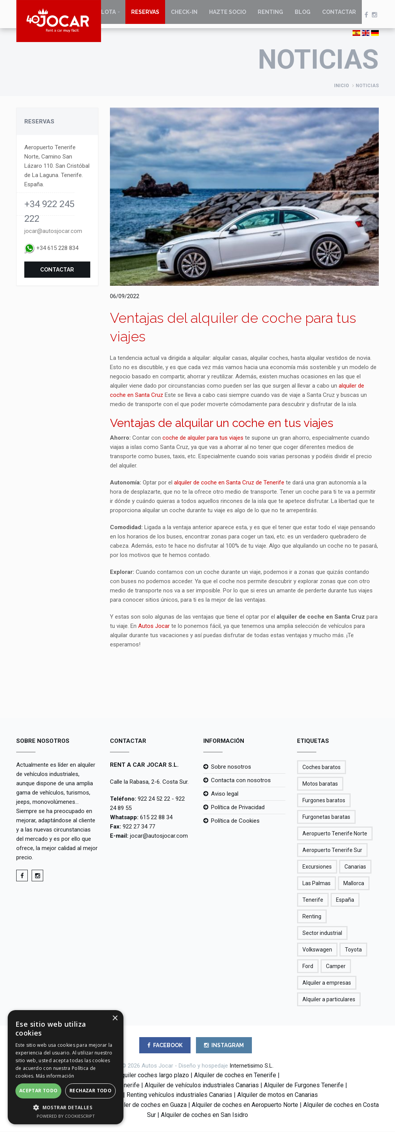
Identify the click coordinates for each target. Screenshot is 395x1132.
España (345, 901)
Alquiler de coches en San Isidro (204, 1115)
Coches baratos (321, 768)
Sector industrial (322, 934)
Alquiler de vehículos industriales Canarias (202, 1086)
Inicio (341, 86)
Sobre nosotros (231, 767)
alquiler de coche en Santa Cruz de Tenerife (229, 483)
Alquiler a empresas (326, 983)
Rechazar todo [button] (90, 1090)
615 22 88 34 (156, 818)
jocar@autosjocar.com (53, 231)
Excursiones (317, 867)
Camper (336, 967)
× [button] (115, 1018)
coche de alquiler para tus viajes (202, 438)
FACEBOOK (164, 1046)
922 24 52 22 (154, 799)
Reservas (145, 15)
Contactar (339, 15)
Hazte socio (227, 15)
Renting (270, 15)
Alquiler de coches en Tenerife (235, 1076)
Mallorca (353, 884)
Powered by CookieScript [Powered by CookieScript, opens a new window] (66, 1116)
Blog (303, 15)
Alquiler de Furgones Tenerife (304, 1086)
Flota (107, 15)
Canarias (355, 867)
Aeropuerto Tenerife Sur (332, 851)
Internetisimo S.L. (251, 1066)
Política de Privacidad (238, 808)
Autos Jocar (154, 626)
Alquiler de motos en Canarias (277, 1096)
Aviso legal (224, 794)
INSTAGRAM (224, 1046)
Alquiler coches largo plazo (152, 1076)
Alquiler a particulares (328, 1000)
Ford (307, 967)
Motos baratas (320, 784)
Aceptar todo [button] (38, 1090)
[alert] (65, 1067)
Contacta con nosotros (241, 781)
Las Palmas (316, 884)
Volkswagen (317, 950)
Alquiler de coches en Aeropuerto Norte (245, 1105)
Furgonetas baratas (326, 818)
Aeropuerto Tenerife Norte (334, 834)
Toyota (353, 950)
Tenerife (312, 901)
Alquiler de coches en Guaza (148, 1105)
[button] (65, 1107)
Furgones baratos (323, 801)
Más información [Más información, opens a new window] (55, 1076)
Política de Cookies (235, 821)
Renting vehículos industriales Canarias (179, 1096)
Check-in (184, 15)
